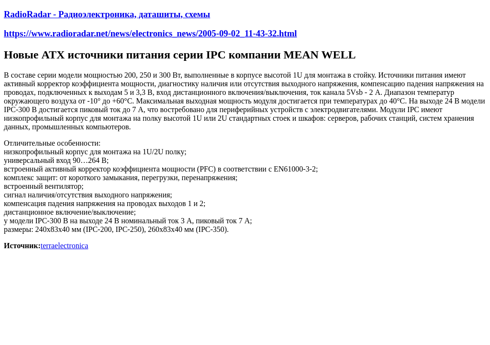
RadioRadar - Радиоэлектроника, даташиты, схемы (107, 14)
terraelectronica (64, 246)
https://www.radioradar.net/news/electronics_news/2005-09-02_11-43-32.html (150, 33)
